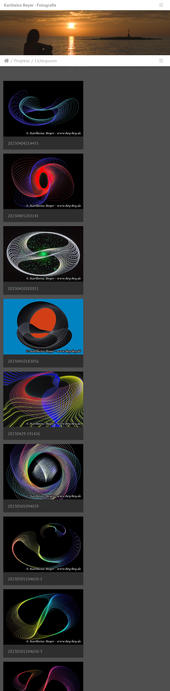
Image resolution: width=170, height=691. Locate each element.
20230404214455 (23, 142)
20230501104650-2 (25, 356)
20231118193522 (108, 428)
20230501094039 (108, 285)
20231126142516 (108, 570)
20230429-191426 (24, 285)
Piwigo (94, 681)
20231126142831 (23, 642)
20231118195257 (23, 499)
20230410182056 (108, 213)
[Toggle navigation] (161, 5)
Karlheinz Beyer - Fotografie (30, 5)
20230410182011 (23, 213)
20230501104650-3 (110, 356)
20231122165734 (23, 570)
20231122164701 (108, 499)
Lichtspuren (46, 61)
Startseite (6, 60)
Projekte (22, 61)
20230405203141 (108, 142)
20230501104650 (23, 428)
